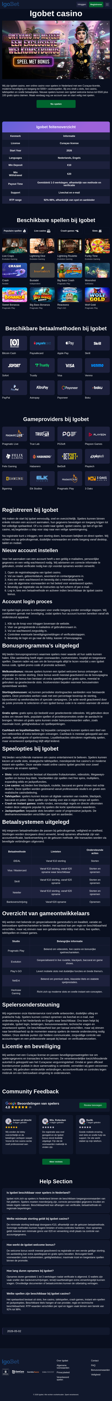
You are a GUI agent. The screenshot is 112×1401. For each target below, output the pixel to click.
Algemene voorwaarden (63, 1366)
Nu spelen (56, 103)
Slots (97, 231)
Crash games (70, 231)
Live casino (42, 231)
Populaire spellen (15, 231)
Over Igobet (62, 1360)
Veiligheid (95, 1374)
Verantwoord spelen (63, 1378)
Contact (95, 1360)
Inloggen (82, 4)
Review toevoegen (93, 1105)
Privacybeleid (63, 1372)
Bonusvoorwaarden (100, 1370)
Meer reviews (56, 1161)
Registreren (96, 4)
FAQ (93, 1365)
